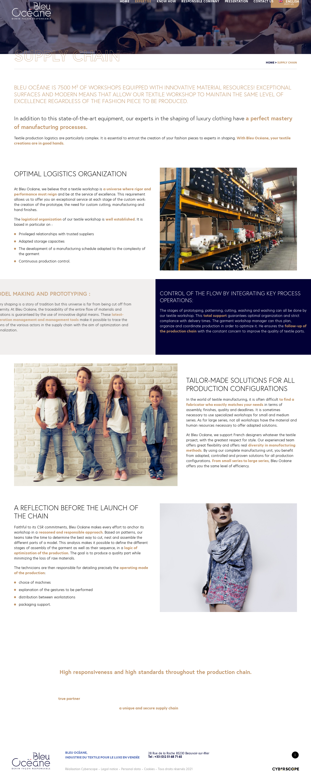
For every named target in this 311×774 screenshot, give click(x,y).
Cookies (149, 769)
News (249, 5)
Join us (289, 4)
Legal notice (109, 769)
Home (125, 22)
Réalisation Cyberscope (81, 769)
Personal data (131, 769)
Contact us (263, 22)
